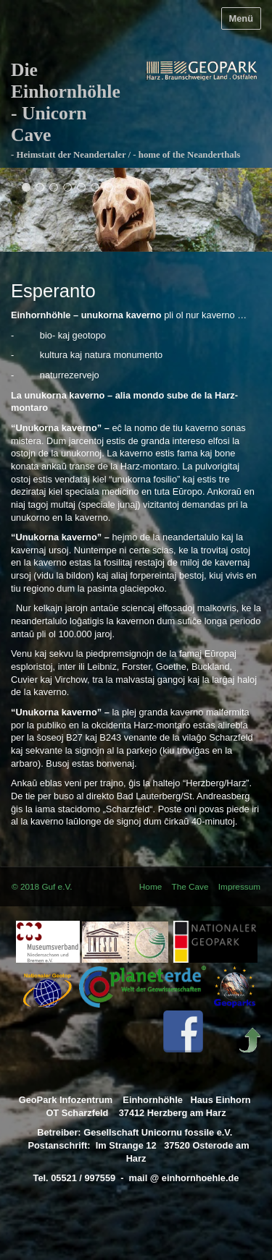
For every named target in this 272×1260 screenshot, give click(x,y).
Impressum (239, 886)
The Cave (190, 886)
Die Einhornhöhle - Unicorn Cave (65, 102)
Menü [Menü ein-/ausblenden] (241, 18)
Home (150, 886)
